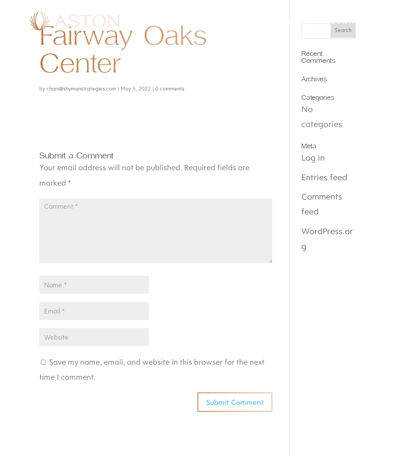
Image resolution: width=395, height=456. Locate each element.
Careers (293, 22)
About (241, 22)
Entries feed (324, 177)
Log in (313, 157)
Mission (191, 22)
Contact (349, 22)
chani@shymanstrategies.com (81, 88)
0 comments (169, 88)
